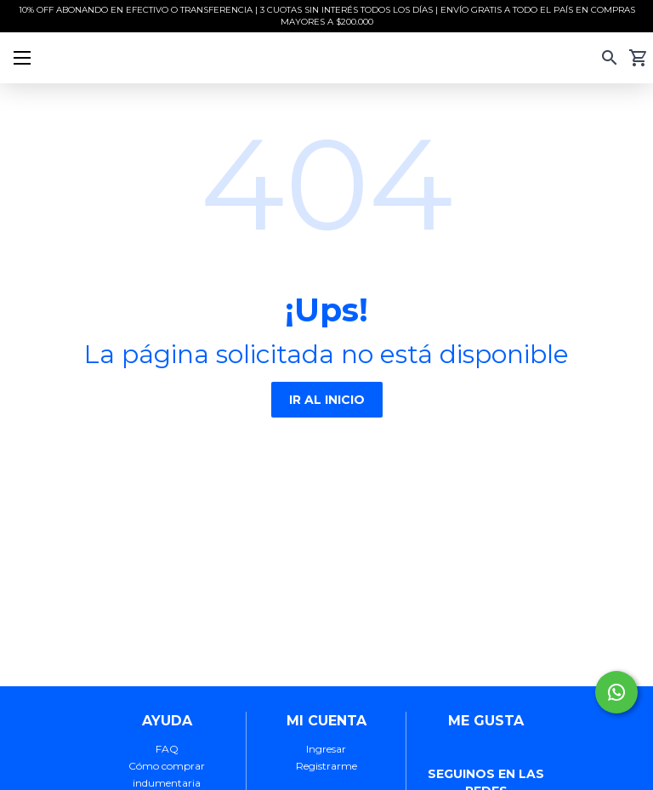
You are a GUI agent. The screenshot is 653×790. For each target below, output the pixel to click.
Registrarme (326, 765)
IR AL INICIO (327, 399)
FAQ (167, 748)
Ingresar (326, 748)
